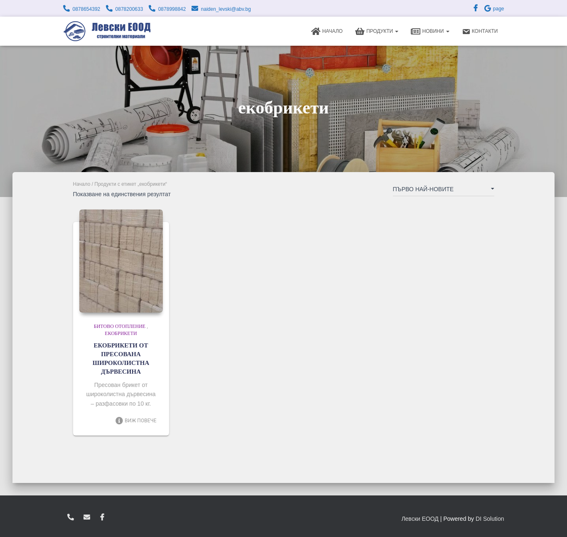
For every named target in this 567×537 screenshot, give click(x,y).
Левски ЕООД (419, 518)
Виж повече (135, 420)
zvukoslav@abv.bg (86, 517)
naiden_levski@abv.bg (226, 9)
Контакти (480, 31)
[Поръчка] (443, 191)
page (494, 9)
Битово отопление (119, 326)
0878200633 (129, 9)
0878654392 (87, 9)
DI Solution (490, 518)
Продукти (377, 31)
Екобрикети (121, 333)
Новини (430, 31)
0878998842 (172, 9)
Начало (327, 31)
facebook (102, 517)
